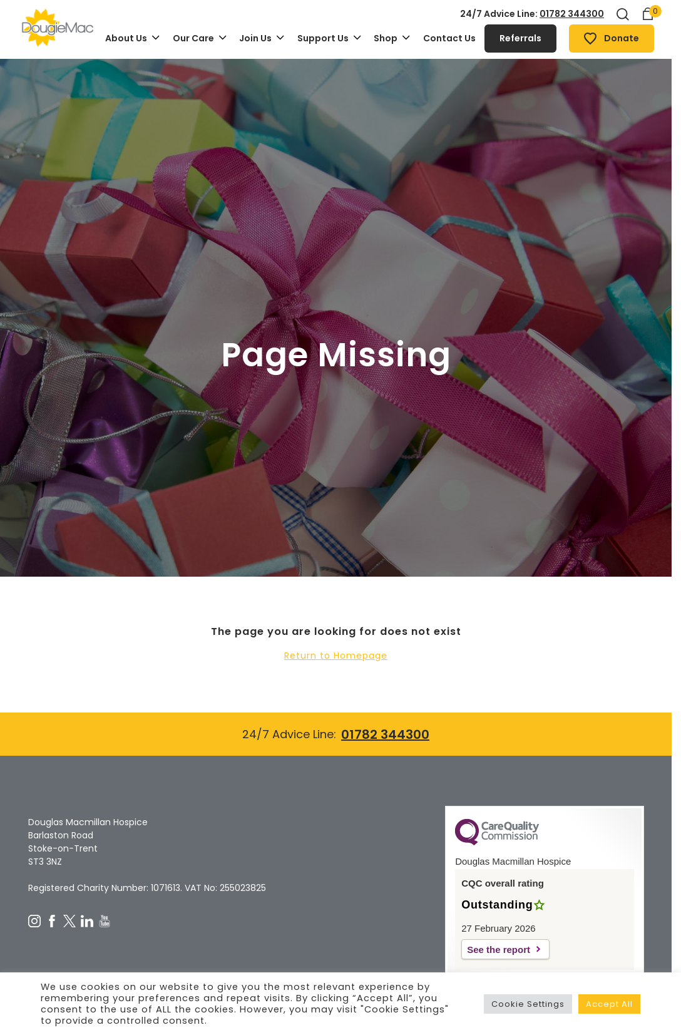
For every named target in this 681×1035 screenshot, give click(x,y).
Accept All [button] (609, 1004)
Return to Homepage (335, 655)
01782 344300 (572, 14)
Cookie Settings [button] (528, 1004)
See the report (498, 949)
